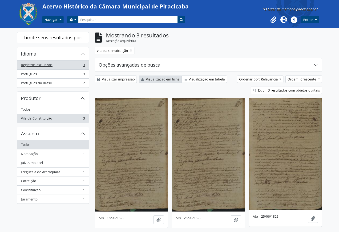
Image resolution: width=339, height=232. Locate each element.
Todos (25, 109)
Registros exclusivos (53, 65)
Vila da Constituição (53, 119)
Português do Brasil (53, 84)
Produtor (30, 98)
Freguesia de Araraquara (53, 172)
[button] (273, 20)
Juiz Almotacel (53, 163)
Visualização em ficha (160, 79)
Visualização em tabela (204, 79)
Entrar (308, 19)
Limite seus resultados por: (53, 37)
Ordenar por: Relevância (259, 79)
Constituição (53, 191)
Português (53, 75)
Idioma (28, 54)
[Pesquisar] (128, 19)
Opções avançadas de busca (129, 65)
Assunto (30, 133)
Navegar (51, 19)
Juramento (53, 200)
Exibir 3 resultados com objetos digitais (286, 90)
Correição (53, 181)
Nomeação (53, 154)
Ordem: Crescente (302, 79)
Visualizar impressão (116, 79)
